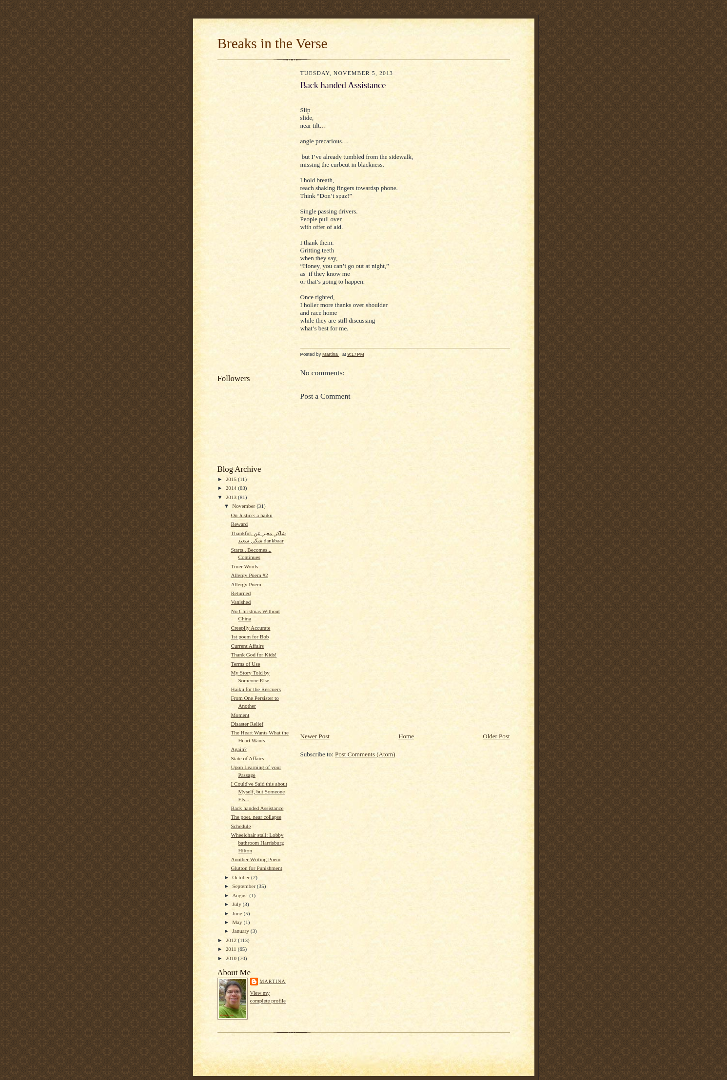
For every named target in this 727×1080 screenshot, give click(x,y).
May (237, 922)
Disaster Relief (247, 724)
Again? (238, 749)
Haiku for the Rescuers (256, 689)
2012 (232, 940)
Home (406, 736)
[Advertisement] (256, 219)
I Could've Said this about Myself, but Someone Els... (259, 791)
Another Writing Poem (255, 859)
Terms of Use (245, 664)
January (241, 931)
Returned (241, 593)
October (241, 877)
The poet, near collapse (256, 817)
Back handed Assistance (257, 808)
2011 (232, 949)
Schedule (241, 826)
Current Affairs (247, 646)
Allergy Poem (246, 584)
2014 (232, 488)
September (244, 886)
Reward (239, 524)
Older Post (496, 736)
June (237, 913)
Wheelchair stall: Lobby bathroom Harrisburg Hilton (257, 842)
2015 (232, 479)
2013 (232, 497)
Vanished (241, 602)
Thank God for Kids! (253, 654)
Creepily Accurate (250, 628)
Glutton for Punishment (256, 868)
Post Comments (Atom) (365, 754)
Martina (273, 981)
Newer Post (315, 736)
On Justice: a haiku (251, 515)
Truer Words (244, 566)
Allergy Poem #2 (249, 575)
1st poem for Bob (250, 636)
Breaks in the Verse (272, 43)
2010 (232, 958)
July (237, 904)
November (244, 506)
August (240, 895)
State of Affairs (247, 758)
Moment (240, 715)
